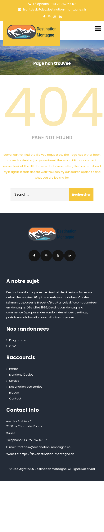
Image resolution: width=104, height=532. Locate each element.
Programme (17, 340)
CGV (12, 346)
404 (53, 107)
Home (13, 369)
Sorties (14, 381)
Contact (15, 398)
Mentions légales (21, 375)
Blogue (14, 392)
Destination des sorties (25, 387)
